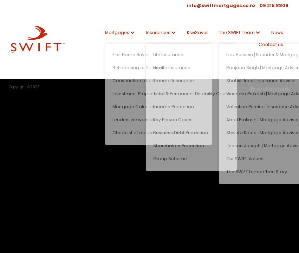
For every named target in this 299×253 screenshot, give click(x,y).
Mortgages (120, 33)
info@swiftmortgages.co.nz (221, 6)
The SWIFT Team (239, 33)
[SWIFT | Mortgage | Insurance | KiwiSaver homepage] (37, 39)
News (277, 33)
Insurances (161, 33)
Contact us (271, 44)
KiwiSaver (197, 33)
